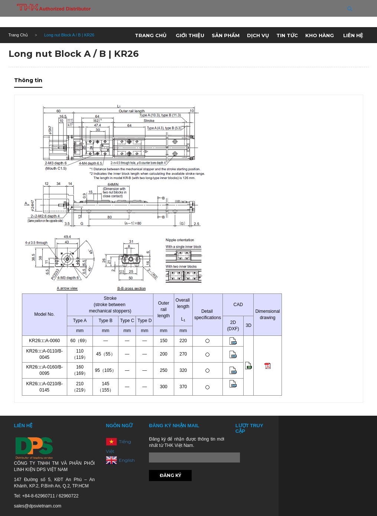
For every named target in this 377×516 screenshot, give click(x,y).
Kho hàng (319, 35)
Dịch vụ (258, 35)
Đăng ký (170, 475)
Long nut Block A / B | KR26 (74, 53)
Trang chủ (150, 35)
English (127, 460)
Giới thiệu (190, 35)
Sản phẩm (226, 35)
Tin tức (287, 35)
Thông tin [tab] (28, 80)
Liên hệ (353, 35)
